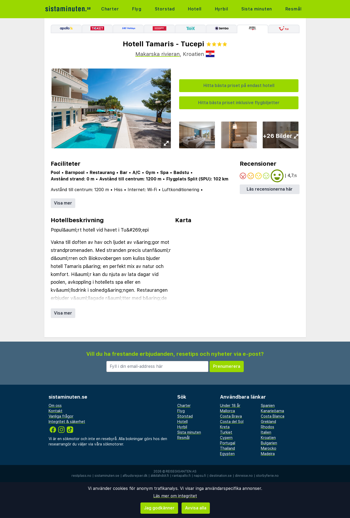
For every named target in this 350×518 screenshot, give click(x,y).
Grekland (268, 421)
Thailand (227, 448)
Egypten (227, 454)
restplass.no (81, 476)
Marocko (268, 448)
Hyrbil (221, 9)
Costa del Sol (231, 421)
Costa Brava (231, 416)
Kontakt (55, 411)
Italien (266, 432)
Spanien (268, 405)
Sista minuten (256, 9)
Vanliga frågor (61, 416)
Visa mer (63, 203)
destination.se (220, 476)
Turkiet (226, 432)
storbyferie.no (267, 476)
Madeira (268, 454)
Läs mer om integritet (175, 495)
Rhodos (267, 427)
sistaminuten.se (107, 476)
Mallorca (227, 411)
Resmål (293, 9)
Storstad (165, 9)
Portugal (227, 443)
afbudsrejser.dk (135, 476)
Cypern (226, 438)
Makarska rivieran (157, 54)
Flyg (136, 9)
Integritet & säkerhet (67, 421)
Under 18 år (230, 405)
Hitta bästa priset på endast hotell (238, 85)
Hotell (195, 9)
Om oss (55, 405)
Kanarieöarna (272, 411)
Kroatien (268, 438)
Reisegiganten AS (181, 471)
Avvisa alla (195, 508)
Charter (110, 9)
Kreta (225, 427)
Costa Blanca (272, 416)
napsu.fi (200, 476)
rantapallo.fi (181, 476)
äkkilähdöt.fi (160, 476)
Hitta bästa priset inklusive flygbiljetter (239, 102)
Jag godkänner (159, 508)
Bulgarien (269, 443)
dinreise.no (244, 476)
